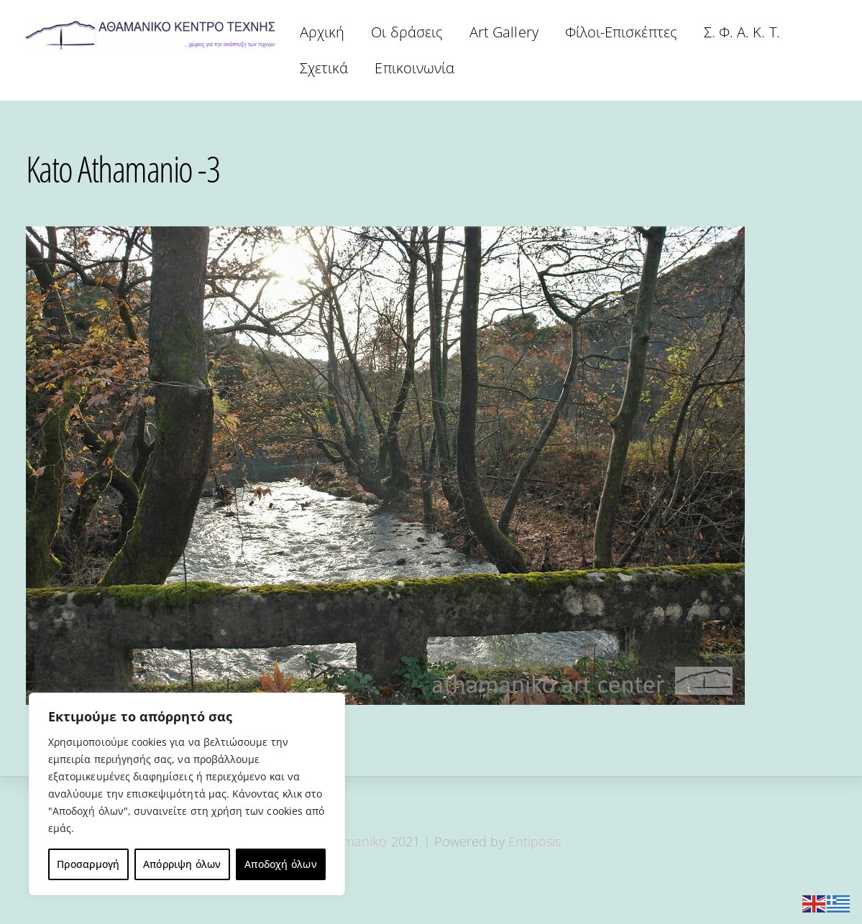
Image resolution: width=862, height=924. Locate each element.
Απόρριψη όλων (182, 864)
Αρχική (322, 32)
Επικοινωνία (414, 68)
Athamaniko (353, 841)
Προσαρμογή (88, 864)
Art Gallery (503, 32)
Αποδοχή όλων (280, 864)
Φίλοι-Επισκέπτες (621, 32)
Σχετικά (324, 68)
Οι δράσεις (407, 32)
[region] (187, 794)
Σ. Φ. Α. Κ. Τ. (742, 32)
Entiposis (534, 841)
